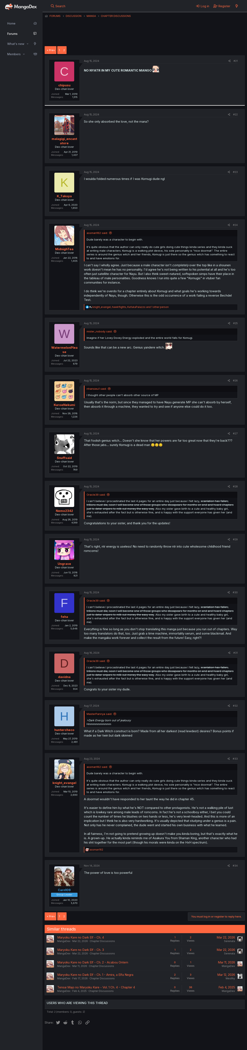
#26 (235, 380)
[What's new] (236, 6)
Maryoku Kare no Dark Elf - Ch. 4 (80, 937)
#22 (235, 114)
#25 (235, 323)
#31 (235, 652)
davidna (64, 677)
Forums (12, 33)
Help (163, 1035)
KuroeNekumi (64, 405)
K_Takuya (64, 196)
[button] (27, 44)
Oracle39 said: (96, 494)
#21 (236, 60)
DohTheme (205, 1044)
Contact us (99, 1035)
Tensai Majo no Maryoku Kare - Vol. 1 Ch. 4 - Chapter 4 (96, 987)
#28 (235, 486)
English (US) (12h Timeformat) (65, 1035)
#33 (235, 758)
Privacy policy (146, 1035)
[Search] (58, 6)
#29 (235, 539)
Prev (52, 50)
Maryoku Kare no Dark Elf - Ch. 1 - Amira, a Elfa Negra (95, 975)
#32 (235, 705)
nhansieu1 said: (96, 388)
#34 (235, 865)
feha (64, 617)
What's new (15, 44)
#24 (235, 224)
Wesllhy (230, 978)
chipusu (64, 85)
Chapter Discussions (102, 941)
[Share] (229, 61)
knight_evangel (64, 783)
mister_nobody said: (99, 331)
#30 (235, 592)
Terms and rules (121, 1035)
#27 (235, 433)
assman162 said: (97, 233)
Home (11, 23)
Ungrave (64, 564)
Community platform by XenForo (211, 1040)
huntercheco (64, 730)
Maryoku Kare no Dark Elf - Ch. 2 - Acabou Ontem (92, 962)
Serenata (229, 941)
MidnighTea (64, 249)
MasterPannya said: (99, 714)
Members (14, 54)
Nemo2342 (64, 511)
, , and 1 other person (130, 307)
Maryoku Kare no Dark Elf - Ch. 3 (80, 950)
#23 (235, 172)
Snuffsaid (64, 458)
